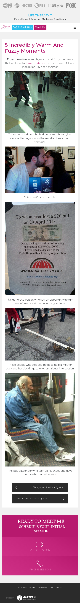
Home (20, 588)
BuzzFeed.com (35, 63)
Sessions (32, 588)
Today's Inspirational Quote (48, 487)
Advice (52, 588)
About (25, 588)
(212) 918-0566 (22, 27)
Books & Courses (42, 588)
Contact (59, 588)
